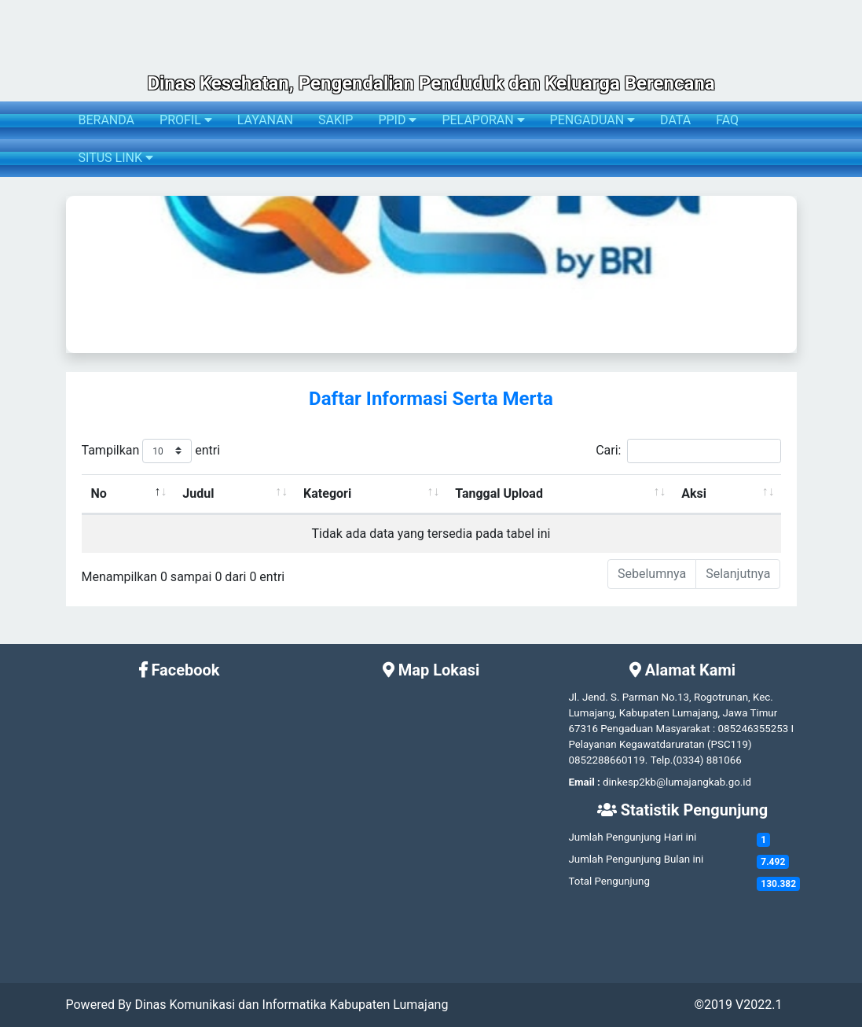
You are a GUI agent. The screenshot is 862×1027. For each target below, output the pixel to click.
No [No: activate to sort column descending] (99, 493)
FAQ (727, 119)
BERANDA (107, 119)
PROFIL (186, 119)
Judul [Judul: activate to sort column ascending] (198, 493)
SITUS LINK (116, 157)
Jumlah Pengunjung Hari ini (632, 837)
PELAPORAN (483, 119)
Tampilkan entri (151, 451)
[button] (77, 274)
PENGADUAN (592, 119)
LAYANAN (265, 119)
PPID (397, 119)
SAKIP (335, 119)
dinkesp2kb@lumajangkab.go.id (677, 782)
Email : (584, 782)
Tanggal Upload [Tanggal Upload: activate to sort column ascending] (499, 493)
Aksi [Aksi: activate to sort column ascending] (693, 493)
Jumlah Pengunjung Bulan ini (635, 859)
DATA (675, 119)
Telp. (662, 760)
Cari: (688, 451)
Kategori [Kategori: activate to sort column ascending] (327, 493)
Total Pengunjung (608, 881)
